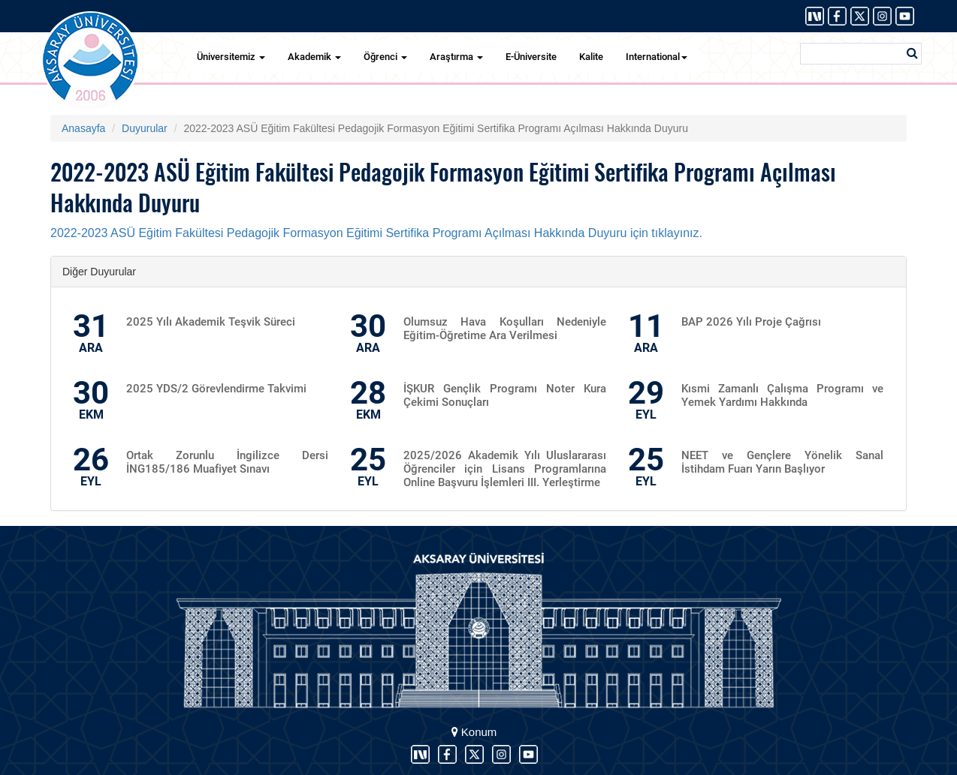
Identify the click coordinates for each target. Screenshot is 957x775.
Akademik (314, 56)
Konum (474, 731)
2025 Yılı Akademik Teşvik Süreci (210, 322)
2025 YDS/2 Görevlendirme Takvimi (216, 388)
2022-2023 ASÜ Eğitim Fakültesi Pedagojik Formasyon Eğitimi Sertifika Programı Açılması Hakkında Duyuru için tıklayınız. (377, 233)
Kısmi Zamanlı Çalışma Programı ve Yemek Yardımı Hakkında (782, 395)
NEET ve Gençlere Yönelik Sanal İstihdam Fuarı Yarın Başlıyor (782, 462)
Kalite (591, 56)
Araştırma (456, 56)
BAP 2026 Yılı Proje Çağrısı (751, 322)
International (656, 56)
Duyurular (145, 128)
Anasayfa (83, 128)
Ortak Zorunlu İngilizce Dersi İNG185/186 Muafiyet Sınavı (227, 462)
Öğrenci (385, 56)
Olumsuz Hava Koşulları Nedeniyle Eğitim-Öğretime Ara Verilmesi (504, 328)
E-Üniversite (531, 56)
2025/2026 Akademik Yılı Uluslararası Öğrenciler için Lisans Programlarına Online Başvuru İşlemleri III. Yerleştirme (504, 469)
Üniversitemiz (231, 56)
